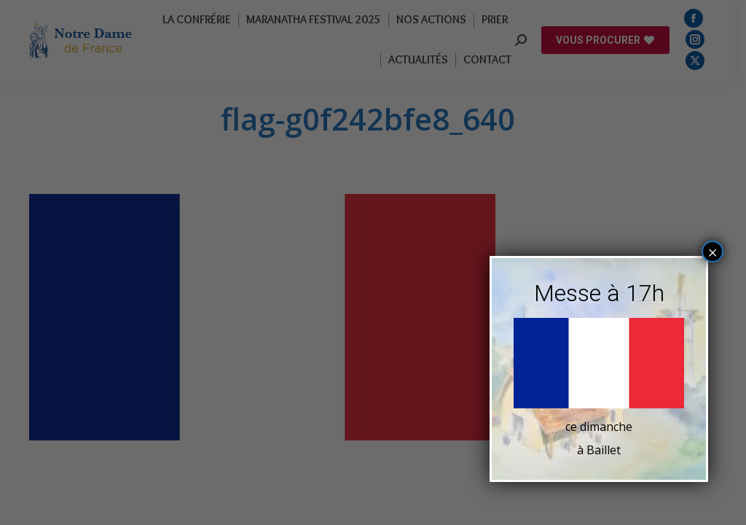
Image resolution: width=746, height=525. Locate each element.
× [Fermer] (713, 252)
